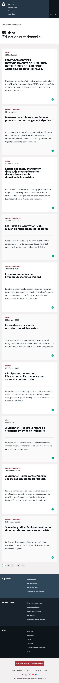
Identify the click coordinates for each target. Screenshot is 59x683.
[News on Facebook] (23, 674)
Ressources (11, 11)
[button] (53, 14)
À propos (11, 4)
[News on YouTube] (33, 674)
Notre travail (12, 7)
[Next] (23, 565)
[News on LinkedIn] (36, 674)
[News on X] (29, 674)
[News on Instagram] (26, 674)
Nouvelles (11, 14)
